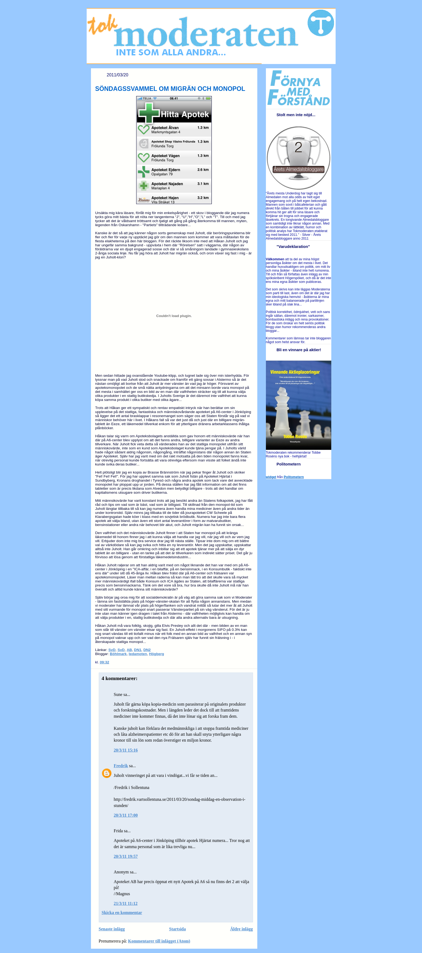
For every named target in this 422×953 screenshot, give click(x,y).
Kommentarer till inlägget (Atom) (159, 941)
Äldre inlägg (241, 929)
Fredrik (121, 765)
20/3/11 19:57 (126, 856)
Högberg (156, 654)
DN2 (147, 650)
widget (271, 477)
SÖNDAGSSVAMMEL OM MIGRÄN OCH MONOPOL (170, 88)
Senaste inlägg (112, 929)
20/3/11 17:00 (126, 815)
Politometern (294, 477)
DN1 (137, 650)
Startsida (177, 929)
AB (129, 650)
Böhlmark (118, 654)
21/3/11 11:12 (126, 903)
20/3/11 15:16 (126, 750)
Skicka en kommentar (122, 912)
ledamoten (138, 654)
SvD (111, 650)
